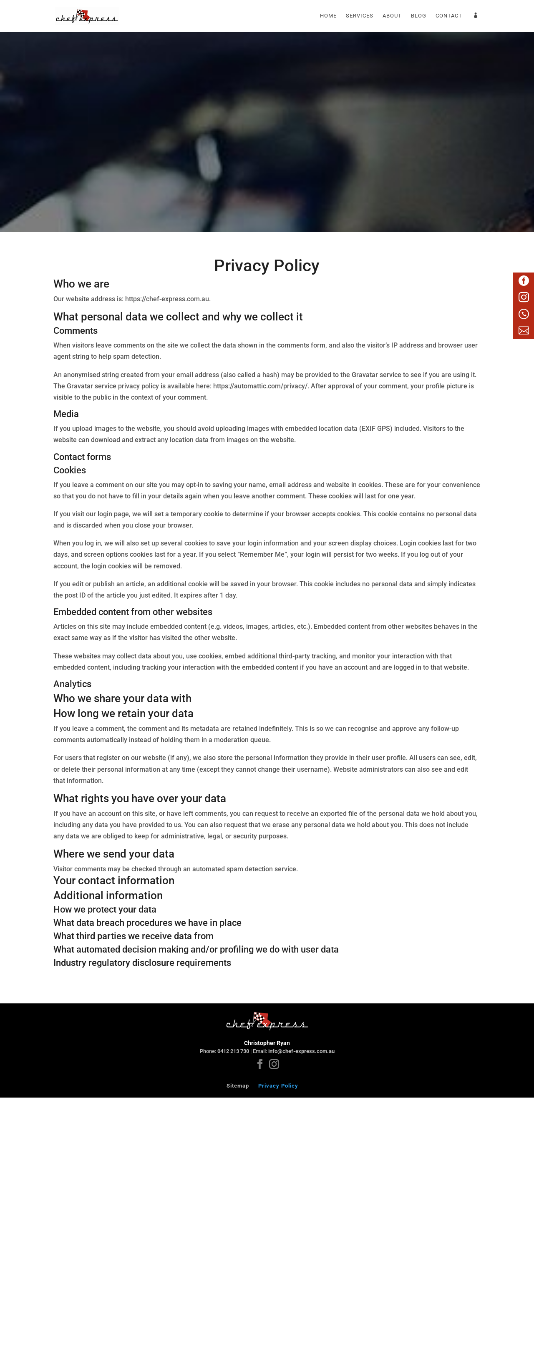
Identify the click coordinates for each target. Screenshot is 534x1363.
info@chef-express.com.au (301, 1051)
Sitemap (238, 1086)
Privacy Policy (278, 1086)
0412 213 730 (233, 1051)
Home (328, 16)
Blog (418, 16)
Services (359, 16)
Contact (449, 16)
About (392, 16)
